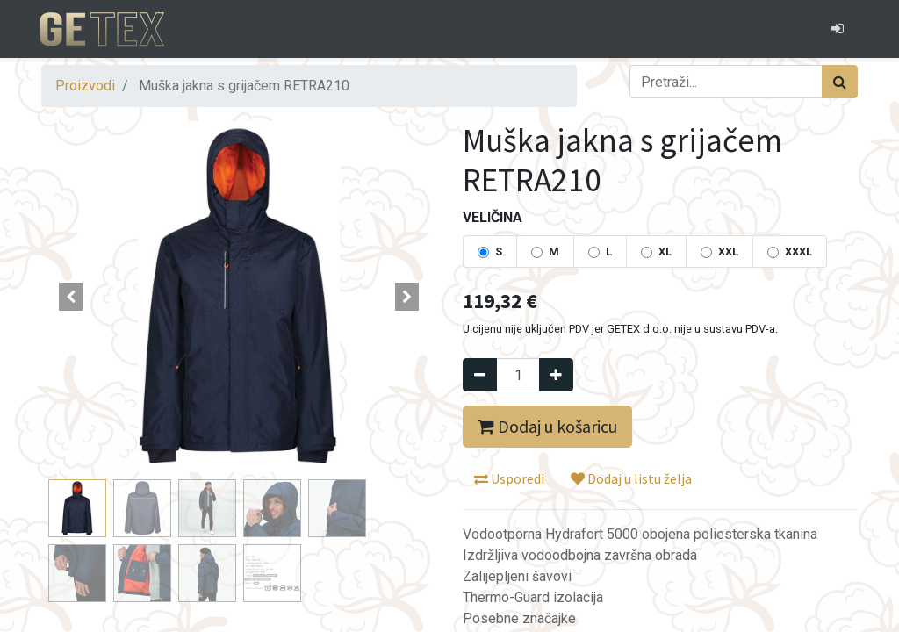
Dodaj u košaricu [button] (547, 426)
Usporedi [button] (509, 478)
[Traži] (840, 81)
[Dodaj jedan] (556, 374)
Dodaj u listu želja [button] (631, 478)
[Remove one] (480, 374)
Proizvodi (85, 85)
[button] (71, 297)
